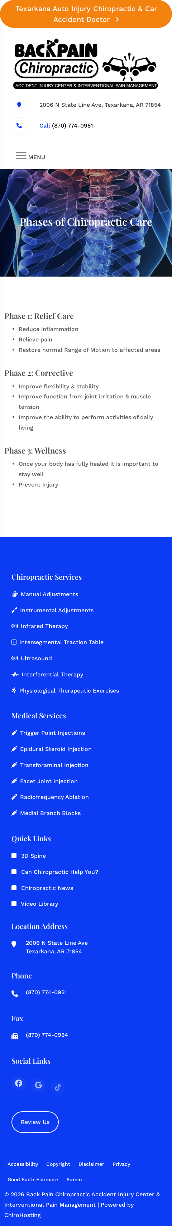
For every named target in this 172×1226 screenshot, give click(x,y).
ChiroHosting (22, 1215)
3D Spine (33, 855)
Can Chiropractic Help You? (59, 871)
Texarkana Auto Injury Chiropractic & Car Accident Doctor (86, 14)
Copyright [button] (58, 1164)
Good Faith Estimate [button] (33, 1179)
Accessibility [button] (23, 1164)
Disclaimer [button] (91, 1164)
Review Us (35, 1122)
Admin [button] (74, 1179)
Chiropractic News (47, 888)
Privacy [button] (121, 1164)
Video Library (39, 903)
